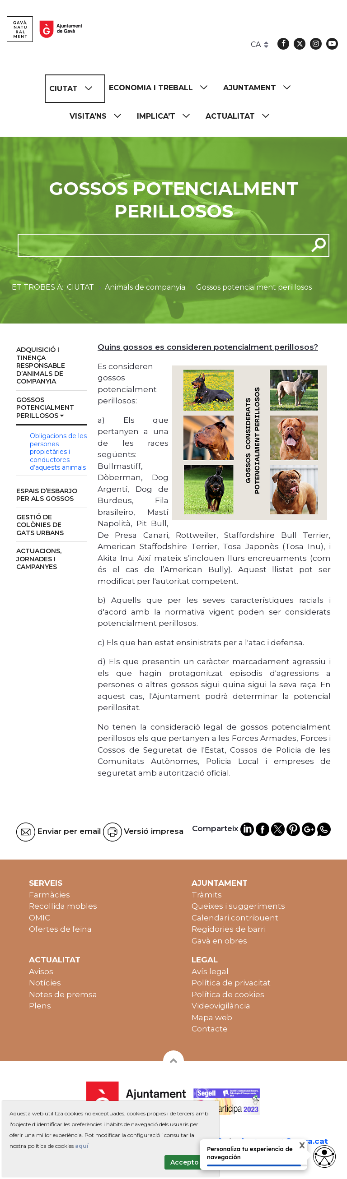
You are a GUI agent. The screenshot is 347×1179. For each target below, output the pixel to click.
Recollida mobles (63, 906)
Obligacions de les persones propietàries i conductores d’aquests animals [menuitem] (58, 452)
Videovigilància (221, 1005)
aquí (82, 1145)
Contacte (210, 1028)
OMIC (39, 917)
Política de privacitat (231, 982)
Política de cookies (228, 994)
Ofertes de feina (60, 929)
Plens (40, 1005)
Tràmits (207, 894)
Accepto (184, 1162)
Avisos (41, 971)
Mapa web (212, 1017)
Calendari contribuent (235, 917)
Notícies (45, 982)
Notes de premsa (63, 994)
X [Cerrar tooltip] (294, 1146)
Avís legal (210, 971)
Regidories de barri (229, 929)
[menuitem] (75, 88)
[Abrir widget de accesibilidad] (324, 1156)
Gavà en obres (219, 940)
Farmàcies (49, 894)
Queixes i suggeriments (238, 906)
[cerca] (159, 245)
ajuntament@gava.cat (282, 1141)
